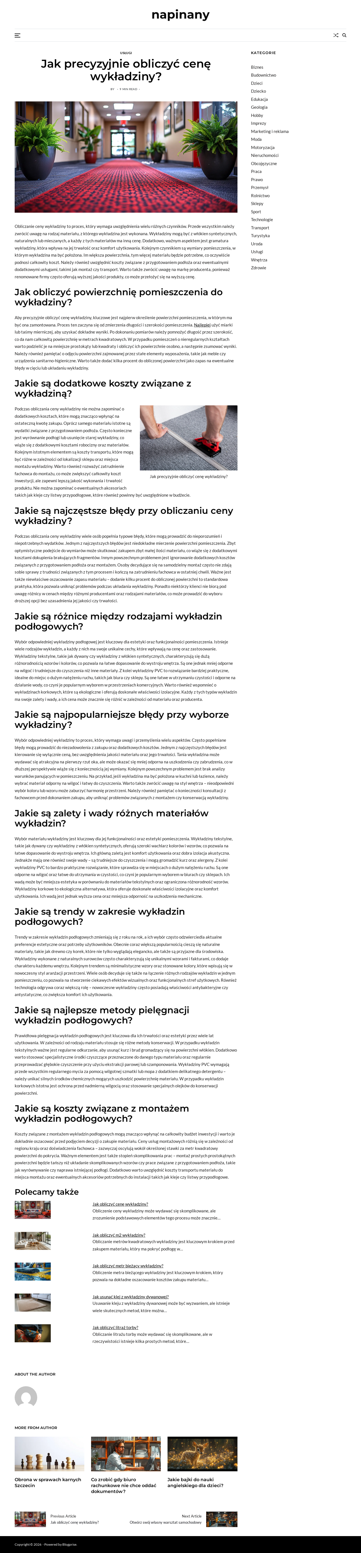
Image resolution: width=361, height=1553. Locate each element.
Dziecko (258, 91)
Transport (260, 227)
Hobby (257, 115)
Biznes (257, 67)
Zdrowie (258, 267)
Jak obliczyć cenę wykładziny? (120, 1204)
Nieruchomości (265, 155)
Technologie (262, 219)
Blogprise (69, 1544)
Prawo (257, 179)
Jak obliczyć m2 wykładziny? (119, 1234)
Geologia (259, 107)
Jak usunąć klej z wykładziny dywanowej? (131, 1296)
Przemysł (259, 187)
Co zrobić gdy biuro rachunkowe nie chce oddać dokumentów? (123, 1485)
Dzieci (257, 83)
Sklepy (257, 203)
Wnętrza (259, 259)
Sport (256, 211)
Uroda (257, 243)
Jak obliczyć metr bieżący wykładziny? (128, 1265)
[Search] (344, 35)
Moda (256, 139)
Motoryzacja (263, 147)
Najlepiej (202, 324)
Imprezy (258, 123)
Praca (256, 171)
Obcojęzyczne (264, 163)
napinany (180, 14)
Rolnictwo (260, 195)
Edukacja (259, 99)
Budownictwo (263, 74)
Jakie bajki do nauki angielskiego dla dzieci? (195, 1482)
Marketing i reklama (270, 131)
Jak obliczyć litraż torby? (115, 1327)
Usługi (126, 52)
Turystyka (260, 235)
